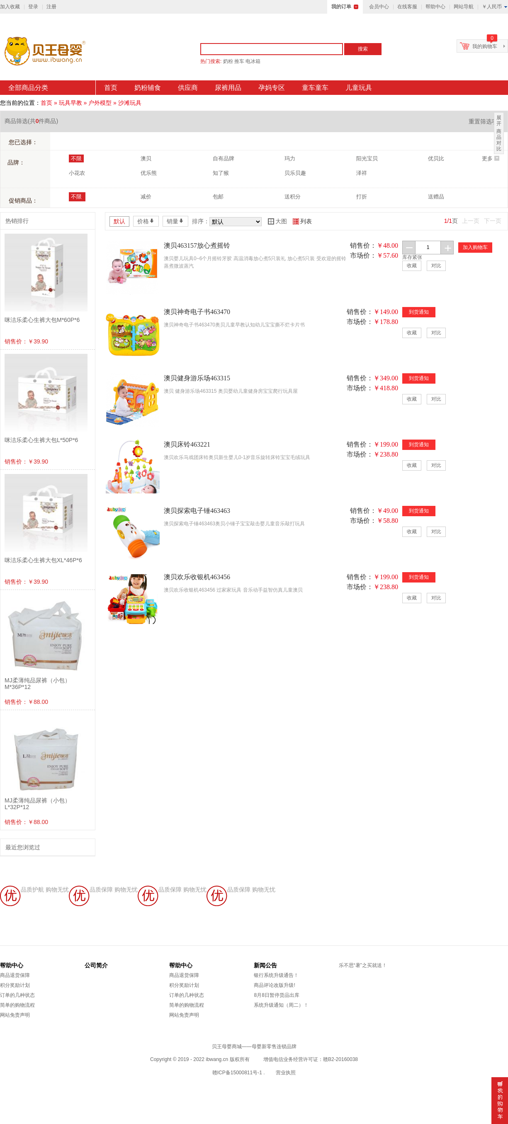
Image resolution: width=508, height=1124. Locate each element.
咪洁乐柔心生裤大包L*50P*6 (41, 440)
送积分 (292, 196)
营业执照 (286, 1073)
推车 (239, 61)
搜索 (363, 49)
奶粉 (228, 61)
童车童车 (315, 87)
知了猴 (221, 173)
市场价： (363, 255)
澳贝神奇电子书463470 (197, 311)
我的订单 (341, 7)
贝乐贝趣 (295, 173)
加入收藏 (10, 7)
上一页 (470, 221)
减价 (146, 196)
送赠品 (436, 196)
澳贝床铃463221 (187, 444)
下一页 (492, 221)
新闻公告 (265, 965)
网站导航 (464, 7)
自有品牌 (223, 158)
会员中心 (379, 7)
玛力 (289, 158)
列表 (302, 221)
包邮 (218, 196)
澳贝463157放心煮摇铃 (197, 245)
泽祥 (361, 173)
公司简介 (96, 965)
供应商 (188, 87)
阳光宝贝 (367, 158)
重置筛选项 (486, 121)
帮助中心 (435, 7)
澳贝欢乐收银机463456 (197, 576)
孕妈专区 (271, 87)
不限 (76, 158)
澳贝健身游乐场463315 (197, 378)
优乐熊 (149, 173)
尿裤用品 (228, 87)
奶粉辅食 (147, 87)
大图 (277, 221)
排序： (200, 221)
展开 (498, 120)
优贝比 (436, 158)
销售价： (363, 245)
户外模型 (100, 102)
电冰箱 (252, 61)
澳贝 (146, 158)
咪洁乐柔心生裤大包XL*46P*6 (43, 560)
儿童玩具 (358, 87)
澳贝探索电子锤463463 (197, 510)
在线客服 (407, 7)
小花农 (77, 173)
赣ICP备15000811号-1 (237, 1073)
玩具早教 (70, 102)
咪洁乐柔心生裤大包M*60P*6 (42, 320)
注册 (51, 7)
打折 (361, 196)
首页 (110, 87)
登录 (33, 7)
